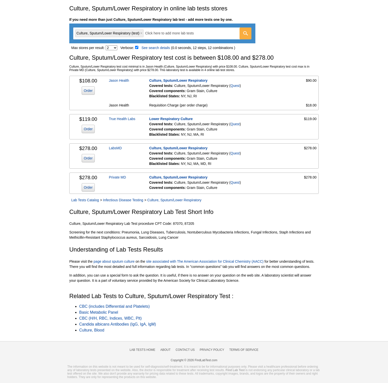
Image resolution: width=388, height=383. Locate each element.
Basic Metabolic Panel (98, 312)
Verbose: (127, 48)
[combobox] (162, 33)
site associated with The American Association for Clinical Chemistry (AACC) (205, 261)
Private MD (117, 177)
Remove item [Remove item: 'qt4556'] (141, 33)
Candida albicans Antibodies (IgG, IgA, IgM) (117, 324)
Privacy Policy (212, 350)
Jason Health (119, 80)
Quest (235, 86)
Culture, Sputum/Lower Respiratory (178, 80)
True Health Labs (122, 119)
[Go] (245, 33)
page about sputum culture (114, 261)
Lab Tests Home (142, 350)
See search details (156, 48)
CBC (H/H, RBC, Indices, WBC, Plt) (110, 318)
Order (88, 91)
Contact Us (185, 350)
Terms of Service (244, 350)
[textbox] (173, 33)
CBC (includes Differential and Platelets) (114, 306)
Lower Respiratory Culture (171, 119)
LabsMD (115, 148)
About (165, 350)
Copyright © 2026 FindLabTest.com (194, 360)
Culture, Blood (91, 330)
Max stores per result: (88, 48)
